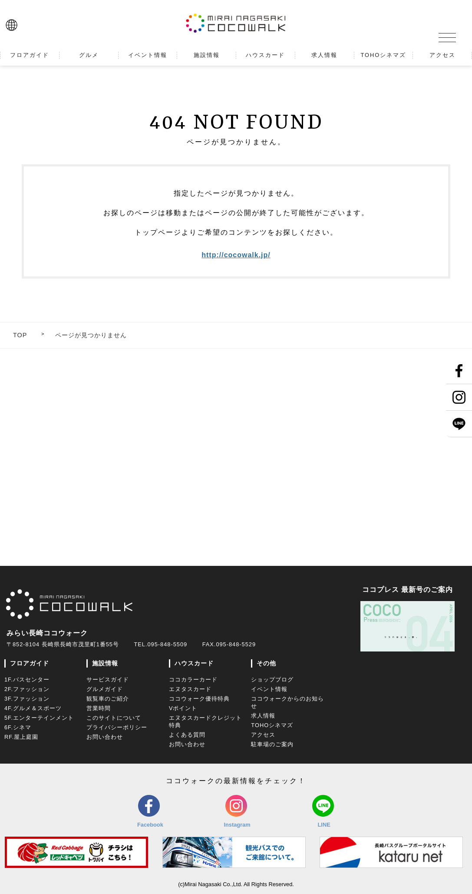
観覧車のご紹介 (107, 698)
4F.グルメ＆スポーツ (33, 708)
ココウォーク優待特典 (199, 698)
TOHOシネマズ (272, 725)
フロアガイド (29, 663)
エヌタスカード (190, 689)
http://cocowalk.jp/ (236, 255)
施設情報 (105, 663)
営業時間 (98, 708)
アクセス (263, 734)
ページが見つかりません (91, 335)
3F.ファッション (27, 698)
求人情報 (263, 715)
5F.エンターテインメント (39, 718)
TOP (20, 335)
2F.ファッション (27, 689)
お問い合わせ (104, 737)
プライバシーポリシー (116, 727)
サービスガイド (107, 679)
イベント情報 (269, 689)
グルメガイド (104, 689)
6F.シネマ (17, 727)
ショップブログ (272, 679)
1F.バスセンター (27, 679)
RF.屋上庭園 (21, 737)
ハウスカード (194, 663)
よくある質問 (187, 734)
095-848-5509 (167, 644)
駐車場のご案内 (272, 744)
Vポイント (183, 708)
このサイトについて (113, 718)
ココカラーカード (193, 679)
